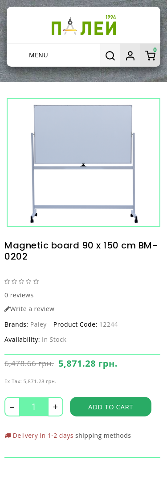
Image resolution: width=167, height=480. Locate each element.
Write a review (29, 308)
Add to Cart (110, 406)
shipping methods (103, 435)
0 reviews (19, 295)
